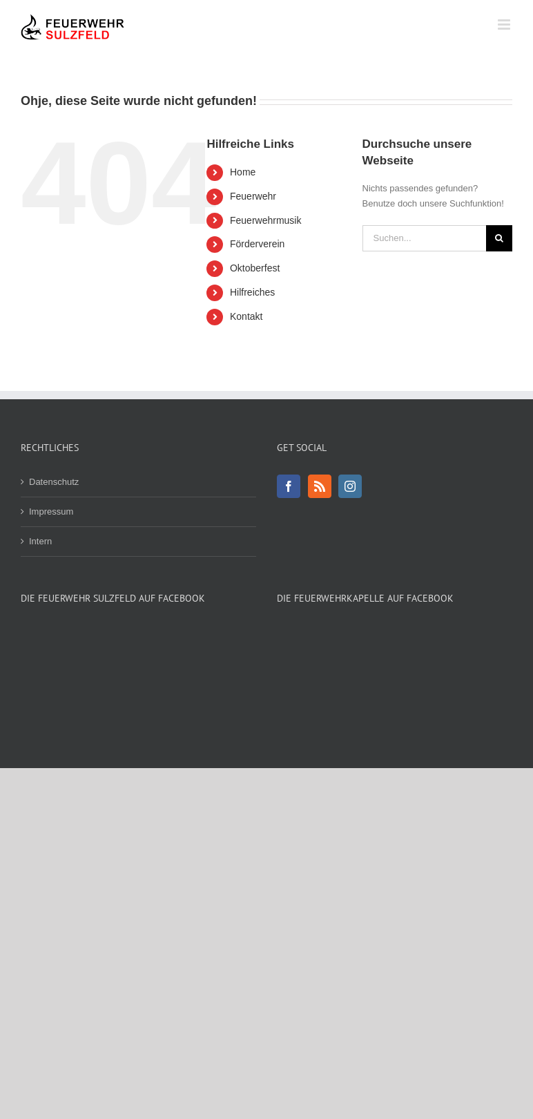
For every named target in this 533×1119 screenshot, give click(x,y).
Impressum (51, 511)
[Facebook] (288, 486)
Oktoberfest (255, 268)
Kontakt (246, 316)
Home (242, 172)
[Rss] (319, 486)
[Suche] (499, 238)
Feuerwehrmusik (265, 220)
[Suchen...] (424, 238)
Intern (40, 541)
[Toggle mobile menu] (505, 24)
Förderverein (257, 243)
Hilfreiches (252, 292)
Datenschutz (54, 482)
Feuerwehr (253, 196)
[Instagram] (350, 486)
